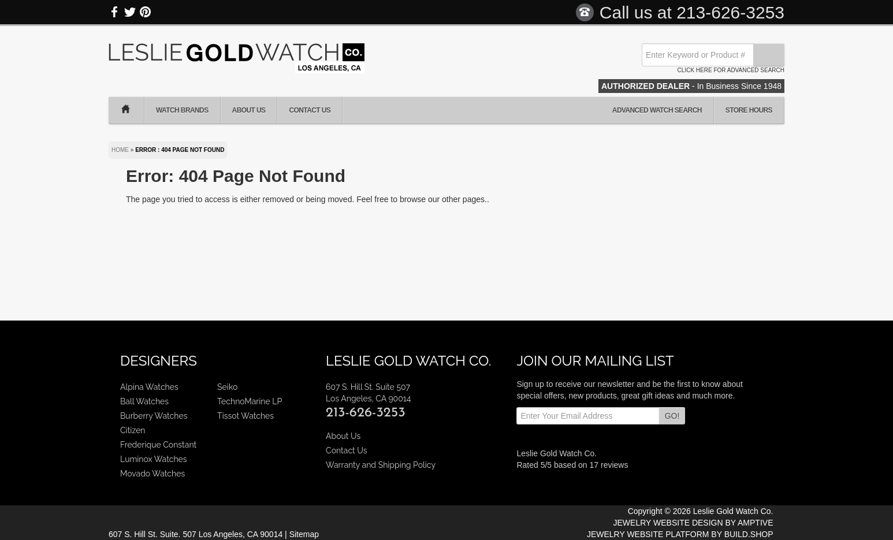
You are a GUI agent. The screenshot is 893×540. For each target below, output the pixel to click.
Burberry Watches (153, 415)
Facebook (115, 12)
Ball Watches (144, 401)
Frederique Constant (158, 444)
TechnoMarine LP (249, 401)
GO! (672, 415)
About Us (249, 110)
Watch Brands (182, 110)
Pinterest (145, 12)
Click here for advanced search (731, 70)
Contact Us (309, 110)
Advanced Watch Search (657, 110)
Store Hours (748, 110)
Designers (158, 360)
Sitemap (304, 534)
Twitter (130, 12)
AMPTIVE (755, 522)
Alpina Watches (149, 387)
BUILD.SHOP (748, 534)
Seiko (227, 387)
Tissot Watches (245, 415)
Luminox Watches (153, 459)
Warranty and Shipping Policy (381, 465)
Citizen (133, 430)
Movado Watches (152, 473)
